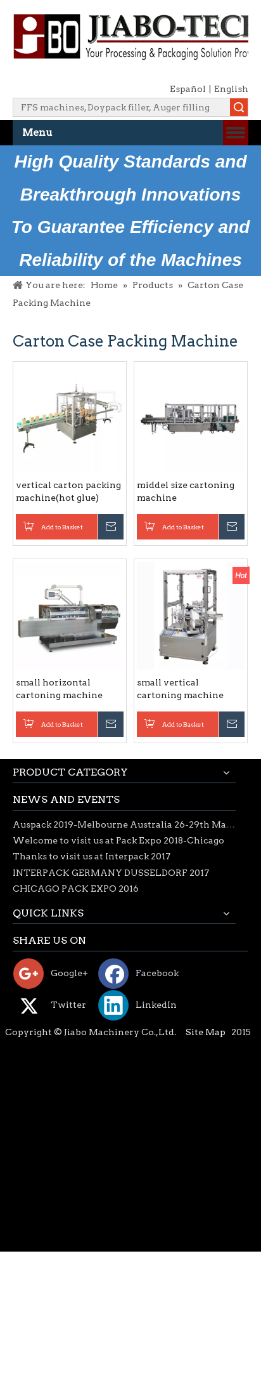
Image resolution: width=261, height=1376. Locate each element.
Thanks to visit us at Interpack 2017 (91, 856)
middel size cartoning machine (185, 491)
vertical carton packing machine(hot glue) (68, 491)
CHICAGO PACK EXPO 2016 (76, 888)
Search (239, 107)
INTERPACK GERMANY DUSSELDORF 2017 (111, 873)
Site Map (206, 1032)
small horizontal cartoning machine (59, 688)
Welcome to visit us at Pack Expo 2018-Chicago (118, 840)
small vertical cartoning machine (180, 688)
